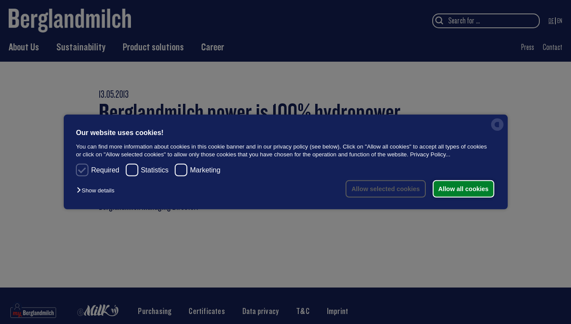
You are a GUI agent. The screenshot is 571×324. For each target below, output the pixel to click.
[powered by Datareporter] (497, 130)
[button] (97, 190)
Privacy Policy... (430, 154)
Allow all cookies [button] (463, 188)
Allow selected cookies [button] (385, 188)
